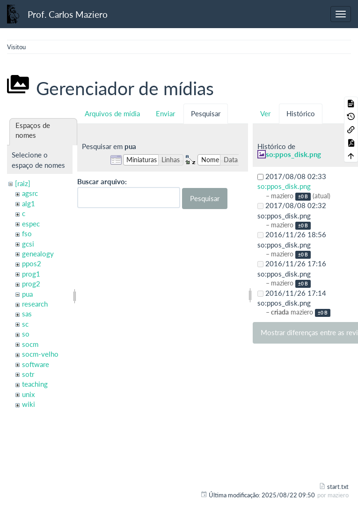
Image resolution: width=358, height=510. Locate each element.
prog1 (31, 274)
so (25, 334)
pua (27, 294)
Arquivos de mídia (112, 113)
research (35, 304)
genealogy (38, 253)
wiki (28, 404)
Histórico (300, 113)
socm (30, 344)
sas (27, 313)
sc (25, 324)
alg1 (28, 203)
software (35, 364)
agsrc (30, 193)
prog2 (31, 283)
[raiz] (22, 183)
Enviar (165, 113)
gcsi (28, 244)
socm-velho (40, 354)
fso (27, 233)
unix (28, 394)
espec (31, 223)
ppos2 (31, 263)
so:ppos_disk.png (293, 154)
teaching (35, 384)
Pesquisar (205, 113)
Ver (265, 113)
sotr (28, 374)
